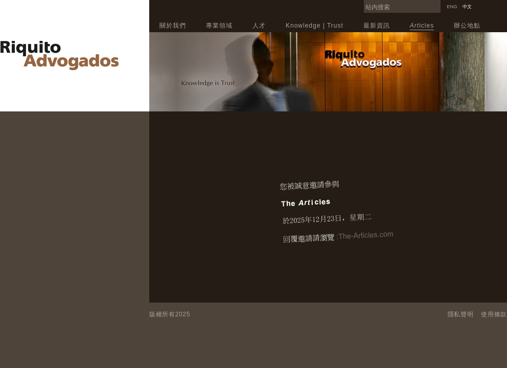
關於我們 (172, 25)
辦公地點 (467, 25)
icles (422, 25)
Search (438, 3)
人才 (259, 25)
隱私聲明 (461, 314)
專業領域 (219, 25)
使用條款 (494, 314)
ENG (452, 6)
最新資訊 (376, 25)
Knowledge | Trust (314, 25)
